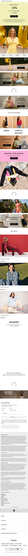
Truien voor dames (4, 499)
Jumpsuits (3, 496)
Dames (3, 55)
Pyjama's (2, 504)
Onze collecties (14, 524)
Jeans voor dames (4, 498)
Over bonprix (14, 529)
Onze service (14, 520)
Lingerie (2, 505)
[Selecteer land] (14, 549)
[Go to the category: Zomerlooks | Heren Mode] (14, 142)
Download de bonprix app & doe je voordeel (14, 533)
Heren (10, 55)
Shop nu (21, 67)
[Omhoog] (14, 510)
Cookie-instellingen (13, 545)
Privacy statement (4, 545)
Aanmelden (14, 417)
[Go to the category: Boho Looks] (14, 79)
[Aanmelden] (14, 417)
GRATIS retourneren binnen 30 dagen (6, 0)
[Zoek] (26, 4)
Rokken (2, 497)
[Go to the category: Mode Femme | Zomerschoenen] (14, 221)
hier (12, 422)
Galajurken (3, 493)
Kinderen (17, 55)
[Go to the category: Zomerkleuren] (14, 206)
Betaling (14, 516)
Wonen (24, 55)
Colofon (20, 545)
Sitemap (24, 545)
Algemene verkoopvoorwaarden (7, 543)
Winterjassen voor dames (5, 503)
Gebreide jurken (3, 494)
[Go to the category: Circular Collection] (14, 102)
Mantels (2, 501)
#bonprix (14, 322)
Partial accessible (18, 543)
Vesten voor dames (4, 500)
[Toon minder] (14, 507)
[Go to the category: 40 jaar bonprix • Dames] (14, 64)
